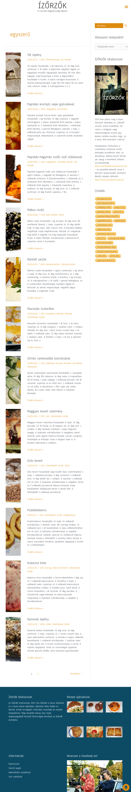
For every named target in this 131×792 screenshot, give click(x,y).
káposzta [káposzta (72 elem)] (104, 229)
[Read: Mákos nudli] (13, 234)
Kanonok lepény (39, 624)
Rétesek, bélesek (65, 318)
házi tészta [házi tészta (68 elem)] (105, 243)
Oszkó (48, 629)
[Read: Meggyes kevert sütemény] (13, 435)
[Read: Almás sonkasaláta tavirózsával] (13, 384)
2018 (42, 269)
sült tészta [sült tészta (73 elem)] (104, 225)
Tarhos (63, 219)
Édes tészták (52, 219)
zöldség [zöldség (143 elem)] (104, 207)
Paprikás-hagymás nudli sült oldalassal (49, 159)
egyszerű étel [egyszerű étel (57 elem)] (106, 260)
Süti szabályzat (15, 781)
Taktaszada (40, 371)
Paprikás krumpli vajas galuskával (53, 104)
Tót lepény (35, 54)
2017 (43, 318)
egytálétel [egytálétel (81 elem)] (104, 221)
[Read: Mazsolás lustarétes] (13, 333)
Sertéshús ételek (67, 166)
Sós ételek (64, 109)
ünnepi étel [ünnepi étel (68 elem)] (116, 238)
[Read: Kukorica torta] (13, 591)
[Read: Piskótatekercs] (13, 536)
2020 (43, 109)
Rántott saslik (37, 264)
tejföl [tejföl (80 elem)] (119, 221)
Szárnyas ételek (69, 269)
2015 (43, 368)
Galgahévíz (52, 109)
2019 (43, 219)
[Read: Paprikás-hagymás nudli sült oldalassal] (13, 180)
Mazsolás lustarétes (42, 313)
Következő (75, 678)
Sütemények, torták (36, 322)
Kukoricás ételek (61, 572)
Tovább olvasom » (36, 93)
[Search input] (109, 25)
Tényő (68, 470)
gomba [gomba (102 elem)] (104, 212)
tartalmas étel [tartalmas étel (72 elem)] (106, 234)
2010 (42, 572)
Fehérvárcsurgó (54, 59)
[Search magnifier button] (125, 25)
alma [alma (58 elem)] (114, 256)
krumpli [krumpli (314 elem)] (104, 199)
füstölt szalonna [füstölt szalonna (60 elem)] (107, 251)
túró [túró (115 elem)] (119, 207)
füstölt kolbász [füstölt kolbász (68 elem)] (106, 247)
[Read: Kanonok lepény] (13, 643)
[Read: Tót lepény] (13, 74)
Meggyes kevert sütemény (46, 416)
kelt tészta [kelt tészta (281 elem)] (106, 203)
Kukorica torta (37, 567)
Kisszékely (51, 318)
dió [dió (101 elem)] (118, 212)
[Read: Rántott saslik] (13, 284)
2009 (42, 629)
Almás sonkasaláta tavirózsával (50, 363)
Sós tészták (67, 59)
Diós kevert (35, 465)
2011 (42, 519)
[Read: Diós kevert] (13, 485)
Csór (48, 421)
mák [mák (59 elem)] (102, 256)
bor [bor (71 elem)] (101, 238)
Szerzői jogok (15, 772)
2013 (43, 421)
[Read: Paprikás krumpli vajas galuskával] (13, 125)
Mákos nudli (36, 214)
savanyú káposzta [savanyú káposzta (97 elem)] (108, 216)
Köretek (68, 368)
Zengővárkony (71, 519)
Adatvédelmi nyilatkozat (20, 777)
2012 (43, 470)
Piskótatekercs (38, 514)
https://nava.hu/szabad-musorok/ (110, 180)
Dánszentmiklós (53, 269)
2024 (42, 59)
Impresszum (14, 768)
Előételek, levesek (55, 368)
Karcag (49, 572)
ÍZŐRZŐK (52, 5)
